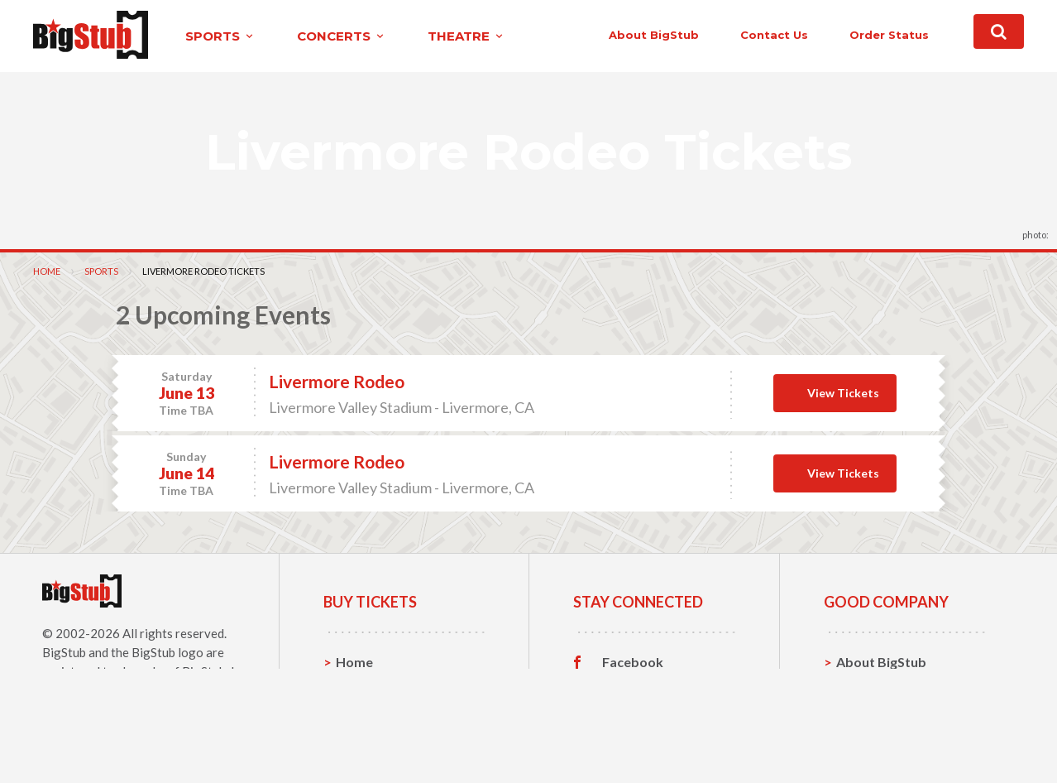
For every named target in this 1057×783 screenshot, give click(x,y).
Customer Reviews (660, 739)
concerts (341, 36)
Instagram (633, 713)
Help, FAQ (867, 713)
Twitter (625, 687)
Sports (101, 271)
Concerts (364, 713)
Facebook (632, 662)
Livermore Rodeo (336, 381)
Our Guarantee (883, 739)
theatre (466, 36)
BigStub (64, 652)
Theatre (361, 739)
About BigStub (654, 34)
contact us (774, 34)
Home (46, 271)
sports (220, 36)
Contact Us (871, 687)
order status (889, 34)
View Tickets (843, 393)
